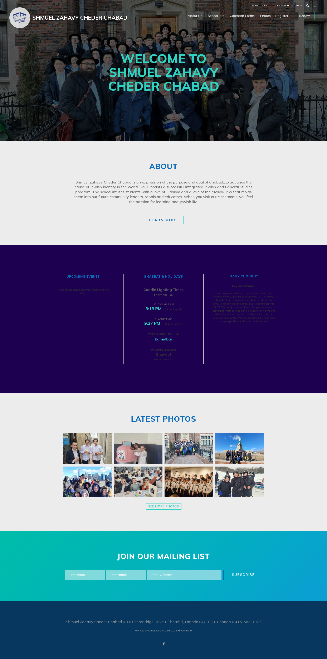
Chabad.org (154, 630)
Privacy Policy (185, 630)
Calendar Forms (242, 16)
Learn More (163, 220)
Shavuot (163, 354)
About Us (195, 16)
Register (281, 16)
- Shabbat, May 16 (163, 323)
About (265, 5)
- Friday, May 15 (164, 309)
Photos (265, 16)
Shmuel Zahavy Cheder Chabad (79, 17)
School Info (216, 16)
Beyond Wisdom (243, 286)
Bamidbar (163, 339)
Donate (305, 16)
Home (255, 5)
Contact (299, 5)
